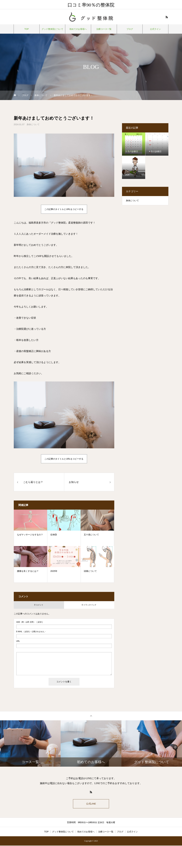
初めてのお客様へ (78, 29)
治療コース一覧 (103, 29)
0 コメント (38, 605)
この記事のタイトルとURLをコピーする (63, 209)
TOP (26, 29)
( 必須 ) (29, 622)
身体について (33, 124)
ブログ (129, 29)
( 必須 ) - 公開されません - (31, 631)
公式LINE (91, 804)
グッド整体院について (52, 29)
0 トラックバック (89, 605)
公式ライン (155, 29)
